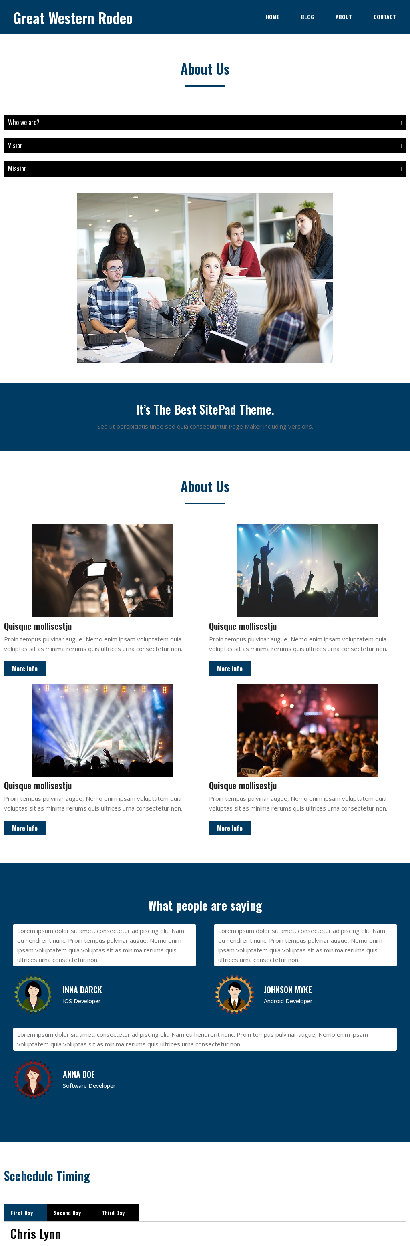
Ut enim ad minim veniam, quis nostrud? (307, 854)
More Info (25, 550)
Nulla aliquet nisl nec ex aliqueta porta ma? (307, 897)
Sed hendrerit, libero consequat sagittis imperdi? (307, 875)
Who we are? (102, 122)
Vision (102, 145)
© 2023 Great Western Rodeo (205, 1178)
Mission (102, 168)
